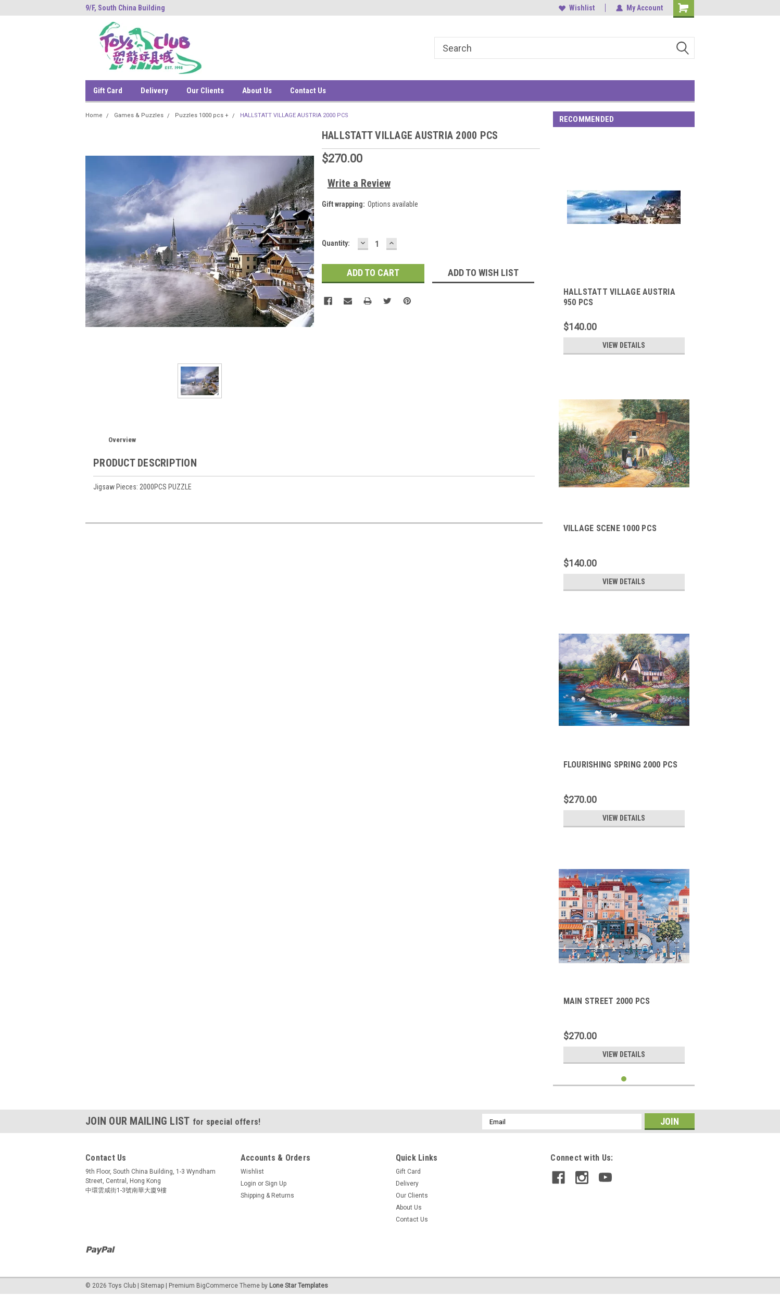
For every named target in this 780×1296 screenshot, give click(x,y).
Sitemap (152, 1285)
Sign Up (275, 1183)
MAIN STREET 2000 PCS (606, 1001)
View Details (623, 345)
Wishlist (577, 8)
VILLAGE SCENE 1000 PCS (610, 528)
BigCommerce (217, 1285)
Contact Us (308, 90)
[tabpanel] (624, 248)
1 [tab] (624, 1079)
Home (94, 115)
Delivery (154, 90)
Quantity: (336, 243)
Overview (122, 440)
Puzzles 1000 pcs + (202, 115)
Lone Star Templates (298, 1285)
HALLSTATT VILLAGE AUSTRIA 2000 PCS (294, 115)
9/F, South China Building (125, 8)
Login (248, 1183)
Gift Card (107, 90)
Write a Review (359, 183)
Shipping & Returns (267, 1195)
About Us (257, 90)
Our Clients (205, 90)
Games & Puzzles (138, 115)
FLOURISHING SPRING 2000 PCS (620, 765)
